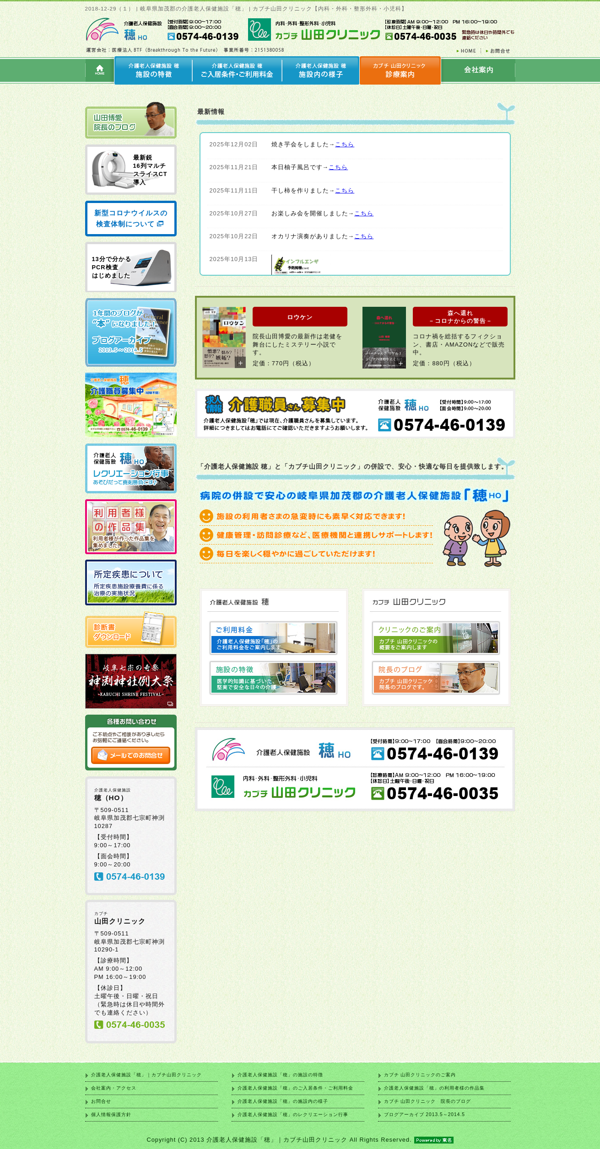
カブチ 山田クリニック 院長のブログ (427, 1101)
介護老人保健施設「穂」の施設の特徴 (280, 1074)
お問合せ (101, 1101)
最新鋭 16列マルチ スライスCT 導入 (150, 170)
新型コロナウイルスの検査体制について (131, 218)
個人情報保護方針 (111, 1114)
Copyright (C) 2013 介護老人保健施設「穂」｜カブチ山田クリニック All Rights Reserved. (299, 1139)
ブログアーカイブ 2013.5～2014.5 (424, 1114)
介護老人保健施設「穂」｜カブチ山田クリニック (146, 1074)
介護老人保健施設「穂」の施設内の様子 (283, 1101)
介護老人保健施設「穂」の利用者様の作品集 (434, 1087)
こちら (344, 144)
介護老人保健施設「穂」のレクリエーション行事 (293, 1114)
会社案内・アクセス (113, 1087)
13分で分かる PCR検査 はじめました (111, 267)
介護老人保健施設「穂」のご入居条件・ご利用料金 (295, 1087)
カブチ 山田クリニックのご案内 (420, 1074)
